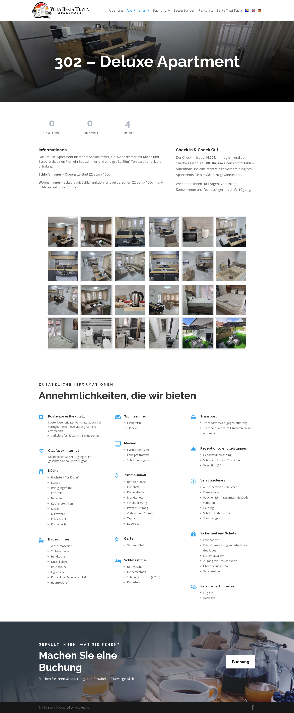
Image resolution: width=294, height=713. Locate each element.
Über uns (116, 11)
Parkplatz (206, 11)
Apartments (136, 11)
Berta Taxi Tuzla (229, 11)
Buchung (159, 11)
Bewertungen (184, 11)
